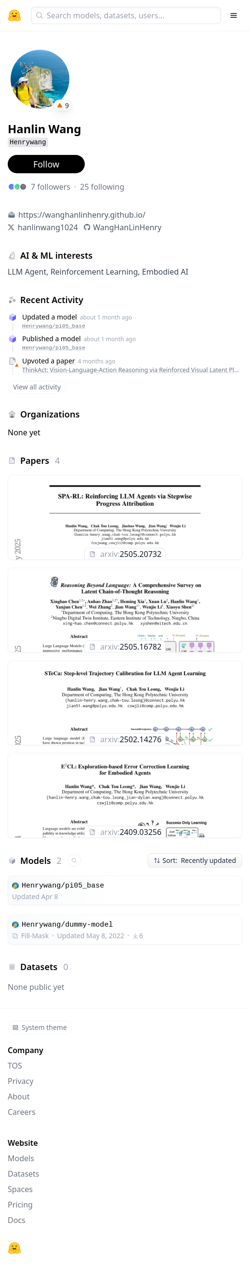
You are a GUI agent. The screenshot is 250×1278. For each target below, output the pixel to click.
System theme (39, 1027)
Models (21, 1158)
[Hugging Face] (14, 1248)
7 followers (50, 186)
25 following (102, 186)
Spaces (20, 1189)
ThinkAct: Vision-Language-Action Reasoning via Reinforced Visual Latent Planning (130, 370)
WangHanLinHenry (127, 227)
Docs (17, 1220)
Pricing (20, 1204)
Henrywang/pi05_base (53, 326)
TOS (15, 1065)
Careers (22, 1112)
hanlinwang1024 (48, 227)
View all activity (37, 386)
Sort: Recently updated (195, 860)
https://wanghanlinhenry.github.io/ (81, 214)
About (18, 1096)
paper (65, 360)
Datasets (23, 1173)
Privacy (20, 1081)
